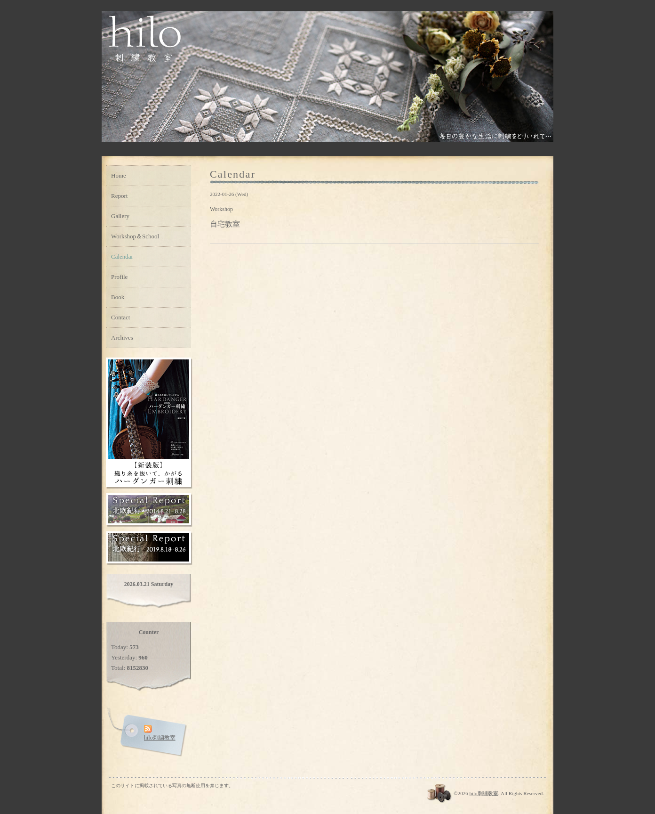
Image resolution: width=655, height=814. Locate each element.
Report (119, 195)
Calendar (122, 256)
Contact (120, 317)
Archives (122, 337)
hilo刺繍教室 (483, 793)
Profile (119, 276)
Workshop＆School (135, 236)
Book (117, 297)
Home (118, 175)
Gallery (120, 216)
